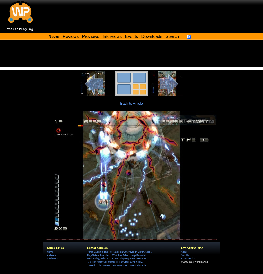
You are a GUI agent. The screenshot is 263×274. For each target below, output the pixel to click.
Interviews (112, 36)
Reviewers (52, 258)
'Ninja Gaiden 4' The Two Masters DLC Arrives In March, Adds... (119, 251)
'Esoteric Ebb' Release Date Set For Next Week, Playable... (117, 265)
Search (172, 36)
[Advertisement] (131, 55)
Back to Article (131, 103)
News (50, 251)
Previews (90, 36)
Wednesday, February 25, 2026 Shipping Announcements (116, 258)
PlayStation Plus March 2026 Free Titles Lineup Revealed (116, 255)
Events (131, 36)
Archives (51, 255)
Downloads (151, 36)
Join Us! (185, 255)
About (184, 251)
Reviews (71, 36)
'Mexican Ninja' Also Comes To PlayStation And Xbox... (115, 262)
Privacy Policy (188, 258)
